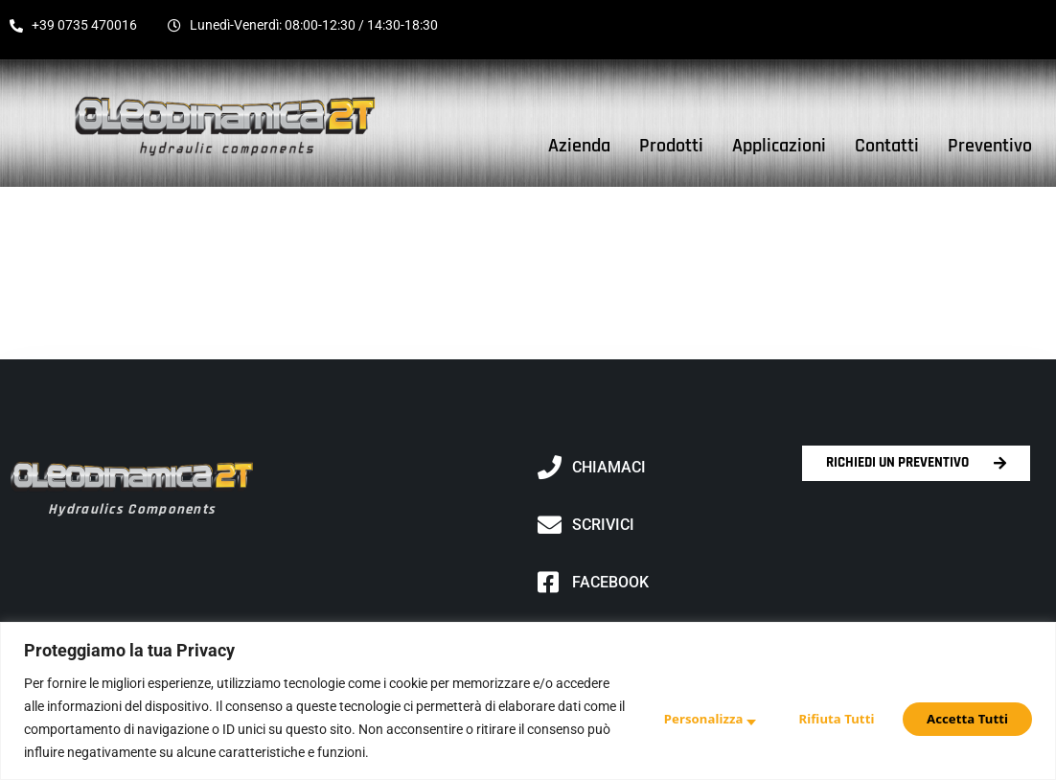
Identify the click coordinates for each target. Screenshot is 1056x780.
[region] (528, 701)
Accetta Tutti (966, 717)
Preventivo (990, 145)
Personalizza (689, 717)
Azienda (579, 145)
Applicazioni (779, 145)
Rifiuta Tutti (827, 717)
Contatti (887, 145)
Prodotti (671, 145)
